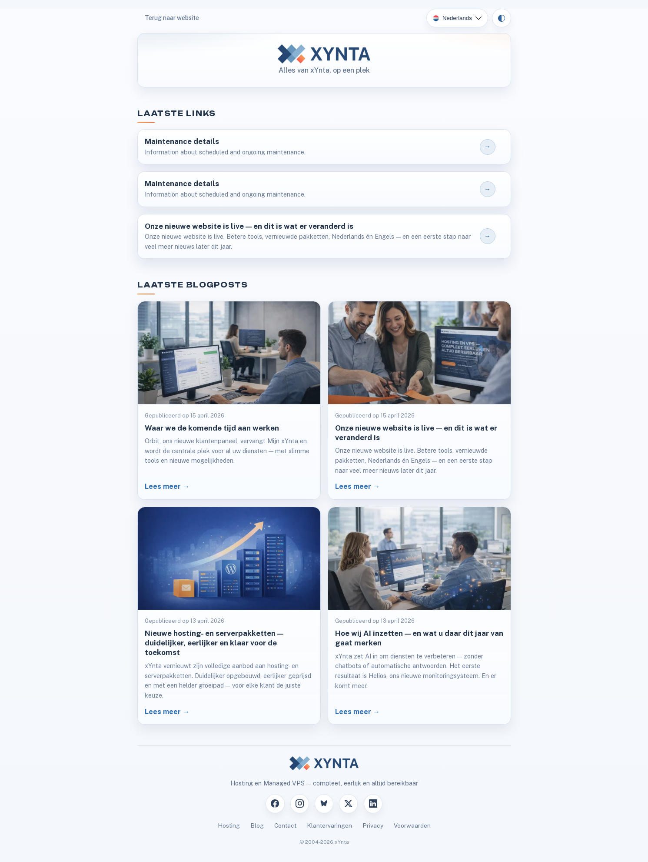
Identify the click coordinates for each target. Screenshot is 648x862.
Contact (285, 825)
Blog (257, 825)
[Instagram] (299, 803)
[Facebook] (275, 803)
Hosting (229, 825)
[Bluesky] (324, 803)
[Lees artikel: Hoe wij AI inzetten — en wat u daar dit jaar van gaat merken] (419, 616)
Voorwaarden (412, 825)
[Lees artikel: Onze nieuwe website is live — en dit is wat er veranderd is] (419, 400)
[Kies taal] (457, 18)
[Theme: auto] (501, 18)
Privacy (372, 825)
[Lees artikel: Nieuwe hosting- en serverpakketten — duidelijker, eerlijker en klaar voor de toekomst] (229, 616)
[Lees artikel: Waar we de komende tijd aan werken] (229, 400)
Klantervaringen (329, 825)
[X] (348, 803)
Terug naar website (172, 17)
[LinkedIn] (373, 803)
